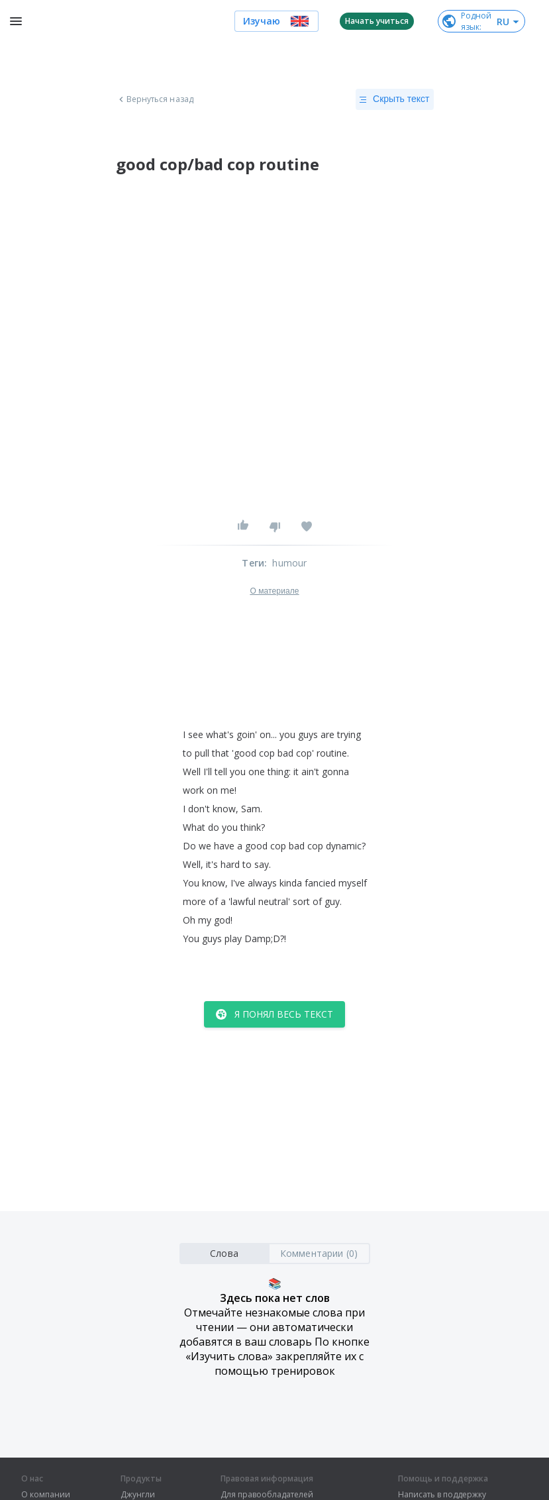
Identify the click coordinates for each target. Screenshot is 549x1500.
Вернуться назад (155, 99)
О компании (45, 1494)
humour (289, 563)
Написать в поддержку (442, 1494)
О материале (274, 591)
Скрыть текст (394, 99)
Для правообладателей (267, 1494)
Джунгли (138, 1494)
